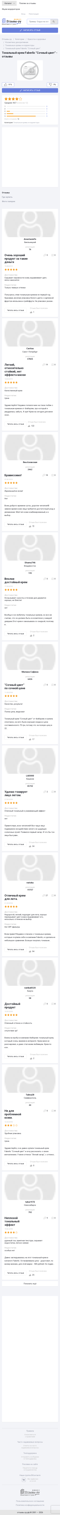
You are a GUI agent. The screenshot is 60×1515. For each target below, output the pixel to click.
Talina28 (30, 1094)
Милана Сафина (30, 672)
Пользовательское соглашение (30, 1501)
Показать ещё (30, 1283)
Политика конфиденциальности (30, 1505)
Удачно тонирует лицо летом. (16, 793)
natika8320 (30, 987)
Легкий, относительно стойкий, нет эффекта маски (15, 369)
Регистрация (34, 14)
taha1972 (30, 1202)
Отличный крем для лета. (15, 897)
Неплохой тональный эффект (12, 1221)
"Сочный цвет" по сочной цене (15, 686)
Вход (23, 14)
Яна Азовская (30, 462)
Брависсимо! (13, 475)
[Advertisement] (30, 157)
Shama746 (30, 562)
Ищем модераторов (11, 9)
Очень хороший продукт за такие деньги (16, 259)
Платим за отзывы (27, 3)
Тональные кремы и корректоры (26, 123)
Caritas (30, 348)
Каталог (10, 3)
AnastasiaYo (30, 239)
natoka (30, 882)
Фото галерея (8, 201)
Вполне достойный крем (16, 580)
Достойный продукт (12, 1005)
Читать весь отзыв (15, 310)
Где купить (7, 197)
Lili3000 (30, 775)
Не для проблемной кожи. (13, 1114)
